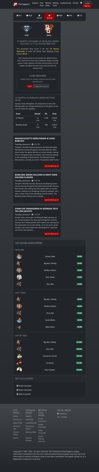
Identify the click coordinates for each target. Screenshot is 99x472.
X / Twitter (62, 417)
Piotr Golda (50, 277)
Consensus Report (30, 427)
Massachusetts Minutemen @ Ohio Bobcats (35, 139)
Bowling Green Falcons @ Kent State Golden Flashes (36, 176)
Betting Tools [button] (56, 4)
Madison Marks (50, 270)
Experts (35, 3)
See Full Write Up (51, 166)
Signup (87, 6)
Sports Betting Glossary (41, 438)
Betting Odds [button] (48, 4)
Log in (30, 86)
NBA (59, 15)
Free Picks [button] (42, 4)
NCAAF (39, 17)
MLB (29, 15)
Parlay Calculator (25, 386)
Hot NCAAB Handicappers (28, 243)
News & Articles (29, 439)
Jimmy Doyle (50, 256)
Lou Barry (50, 363)
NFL (19, 15)
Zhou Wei (50, 284)
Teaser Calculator (25, 390)
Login (87, 3)
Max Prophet (50, 370)
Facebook (62, 413)
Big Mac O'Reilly (50, 263)
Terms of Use (16, 427)
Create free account (41, 86)
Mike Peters (50, 327)
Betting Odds (31, 432)
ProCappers (21, 4)
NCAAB (49, 17)
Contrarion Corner (50, 356)
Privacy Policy (16, 433)
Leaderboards (65, 3)
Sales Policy (17, 423)
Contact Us (17, 419)
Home (15, 416)
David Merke (50, 320)
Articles (75, 3)
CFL (79, 15)
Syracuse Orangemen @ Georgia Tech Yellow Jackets (36, 210)
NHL (70, 15)
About (15, 438)
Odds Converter (24, 394)
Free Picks (30, 419)
